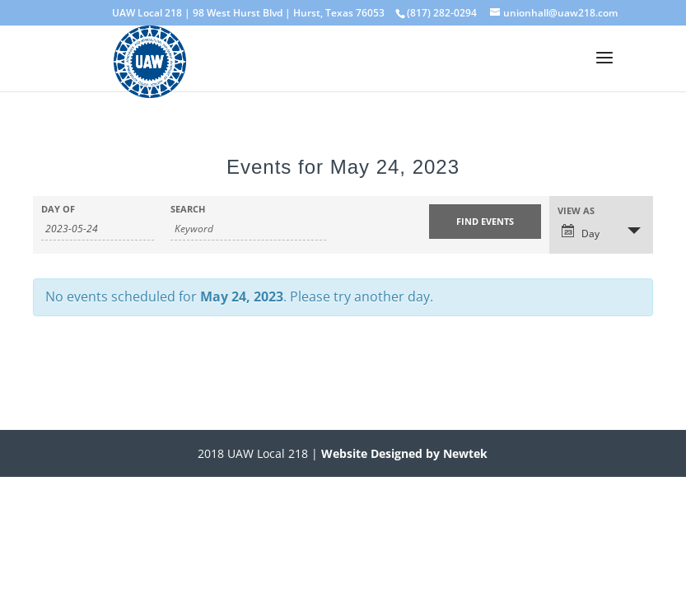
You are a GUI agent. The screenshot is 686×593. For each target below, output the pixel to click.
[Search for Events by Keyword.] (248, 228)
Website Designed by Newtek (403, 453)
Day (581, 232)
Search (187, 208)
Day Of (58, 208)
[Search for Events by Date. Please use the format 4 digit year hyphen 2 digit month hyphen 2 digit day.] (97, 228)
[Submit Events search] (485, 221)
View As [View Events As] (576, 210)
